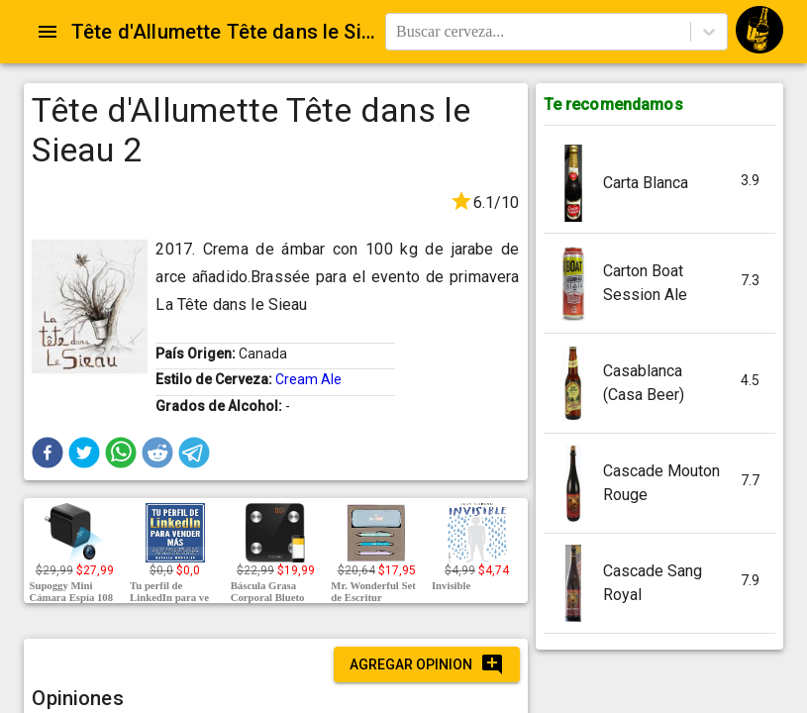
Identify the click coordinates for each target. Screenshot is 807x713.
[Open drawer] (47, 31)
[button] (47, 452)
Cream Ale (308, 379)
